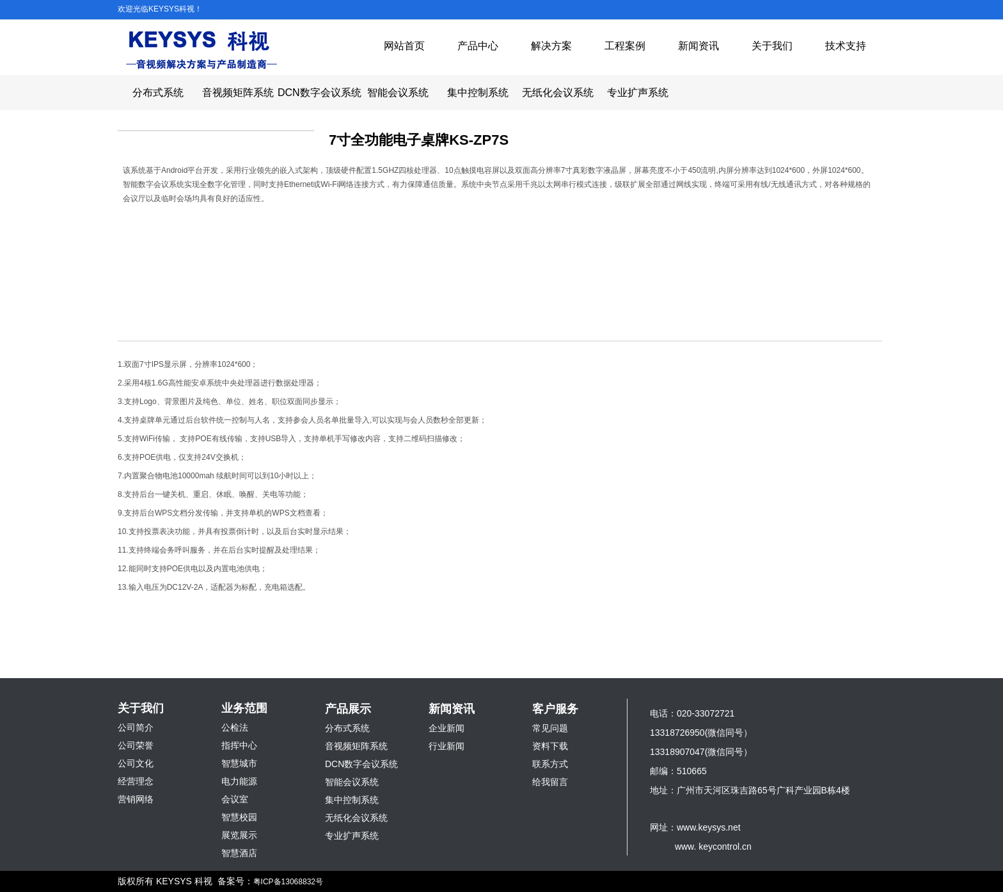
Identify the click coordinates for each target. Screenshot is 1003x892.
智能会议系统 (398, 92)
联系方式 (550, 764)
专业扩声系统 (637, 92)
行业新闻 (446, 746)
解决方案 (551, 45)
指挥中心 (239, 745)
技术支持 (845, 45)
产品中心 (477, 45)
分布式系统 (158, 92)
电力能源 (239, 781)
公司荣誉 (136, 745)
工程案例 (624, 45)
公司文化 (136, 763)
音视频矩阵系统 (238, 92)
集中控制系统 (478, 92)
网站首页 (404, 45)
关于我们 (772, 45)
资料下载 (550, 746)
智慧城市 (239, 763)
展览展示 (239, 835)
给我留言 (550, 782)
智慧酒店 (239, 853)
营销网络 (136, 799)
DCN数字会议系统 (318, 92)
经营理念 (136, 781)
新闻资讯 (698, 45)
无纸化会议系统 (558, 92)
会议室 (234, 799)
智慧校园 (239, 817)
